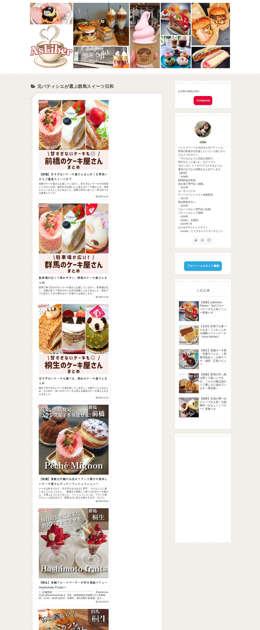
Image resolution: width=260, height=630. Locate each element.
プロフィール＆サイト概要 (203, 265)
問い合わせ (116, 619)
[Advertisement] (203, 489)
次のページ (99, 583)
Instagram (203, 100)
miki (203, 142)
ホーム (103, 619)
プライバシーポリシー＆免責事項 (142, 619)
